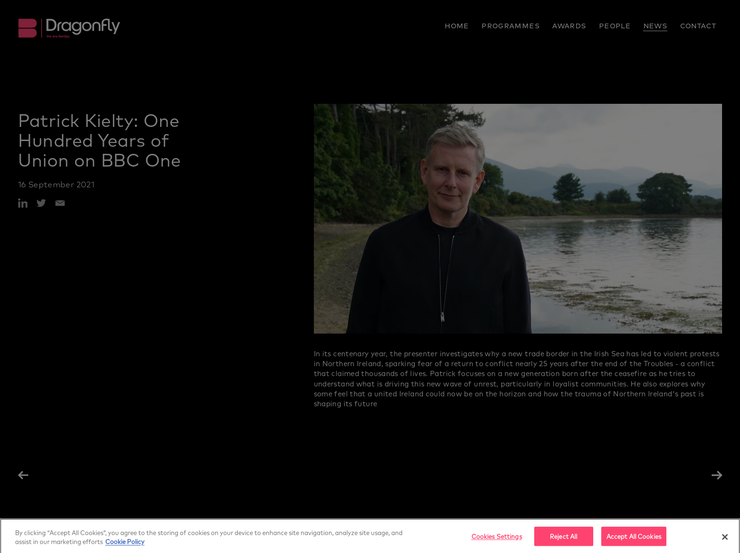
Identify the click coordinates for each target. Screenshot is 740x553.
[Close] (725, 539)
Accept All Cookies (633, 540)
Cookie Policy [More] (124, 545)
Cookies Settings (496, 540)
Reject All (563, 540)
